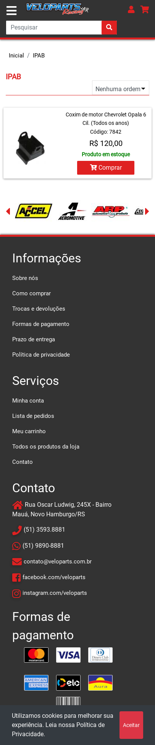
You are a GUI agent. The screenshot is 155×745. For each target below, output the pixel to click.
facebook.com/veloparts (54, 577)
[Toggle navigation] (11, 10)
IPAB (39, 55)
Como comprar (31, 293)
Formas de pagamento (40, 324)
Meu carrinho (29, 431)
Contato (22, 461)
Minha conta (28, 400)
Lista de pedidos (33, 416)
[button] (131, 9)
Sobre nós (25, 278)
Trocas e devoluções (38, 308)
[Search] (61, 27)
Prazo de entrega (33, 339)
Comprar (106, 167)
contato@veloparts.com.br (58, 561)
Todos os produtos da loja (45, 446)
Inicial (16, 55)
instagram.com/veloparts (55, 592)
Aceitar (131, 725)
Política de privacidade (41, 354)
